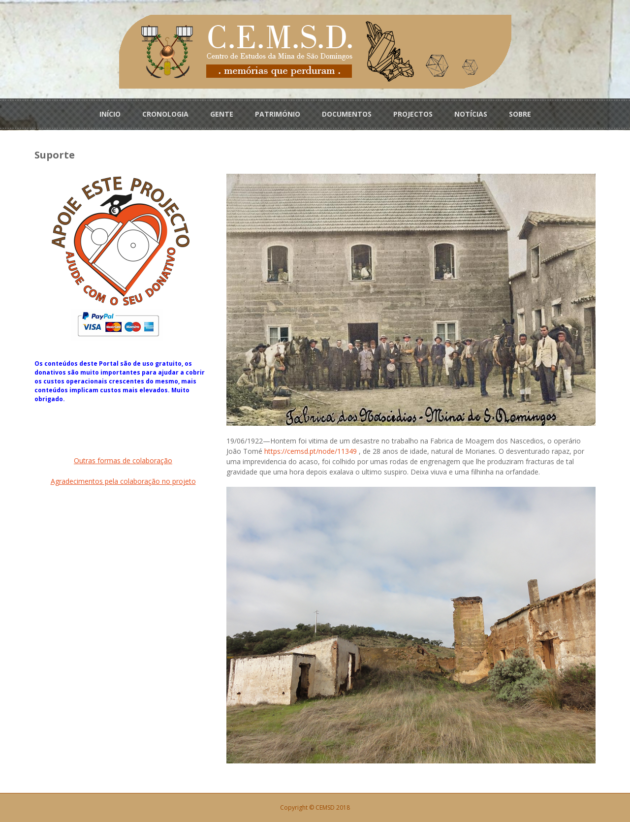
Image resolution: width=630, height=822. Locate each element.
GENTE (221, 114)
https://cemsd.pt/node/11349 (310, 451)
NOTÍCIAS (470, 114)
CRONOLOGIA (165, 114)
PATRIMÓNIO (277, 114)
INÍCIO (110, 114)
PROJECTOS (413, 114)
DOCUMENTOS (347, 114)
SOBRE (520, 114)
